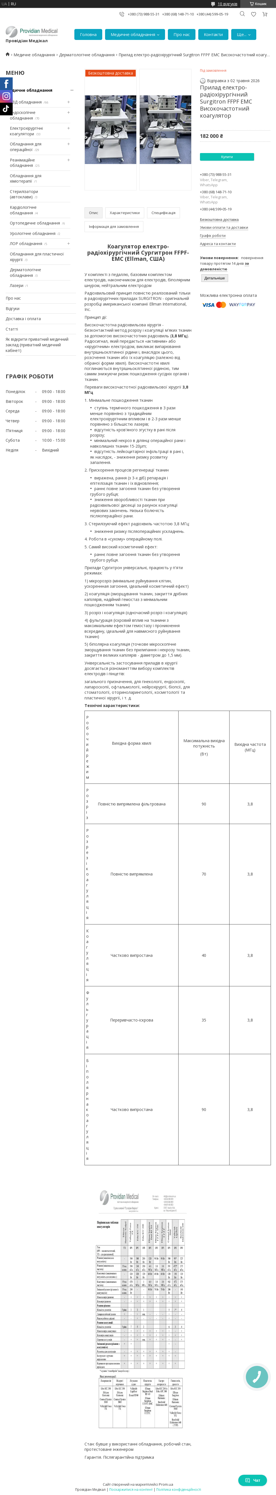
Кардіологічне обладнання (23, 210)
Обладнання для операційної (25, 146)
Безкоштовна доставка (219, 219)
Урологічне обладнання (32, 233)
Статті (12, 329)
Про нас (181, 34)
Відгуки (12, 308)
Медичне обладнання (133, 34)
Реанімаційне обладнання (22, 162)
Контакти (213, 34)
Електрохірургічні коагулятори (26, 130)
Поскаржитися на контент (131, 1489)
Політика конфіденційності (178, 1489)
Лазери (16, 285)
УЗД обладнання (26, 102)
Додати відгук (253, 14)
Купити (227, 157)
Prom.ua (166, 1484)
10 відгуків (227, 3)
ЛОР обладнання (26, 243)
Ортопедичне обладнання (35, 223)
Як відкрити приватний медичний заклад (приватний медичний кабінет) (37, 344)
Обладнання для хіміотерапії (25, 178)
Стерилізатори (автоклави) (24, 194)
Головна (88, 34)
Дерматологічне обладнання (87, 54)
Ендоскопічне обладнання (22, 115)
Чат (252, 1480)
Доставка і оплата (23, 318)
